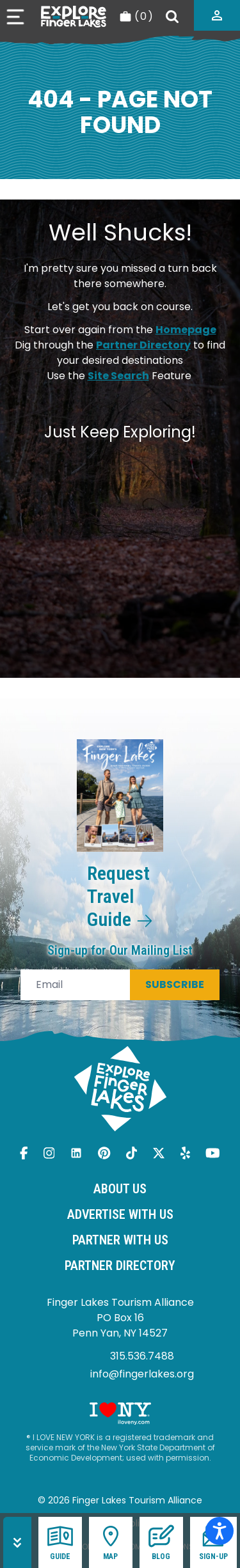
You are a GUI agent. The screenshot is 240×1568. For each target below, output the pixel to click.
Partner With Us (120, 1240)
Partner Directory (143, 345)
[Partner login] (217, 15)
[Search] (172, 16)
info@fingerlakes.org (142, 1374)
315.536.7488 (142, 1356)
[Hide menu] (17, 1542)
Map (111, 1542)
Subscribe (174, 984)
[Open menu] (15, 17)
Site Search (118, 375)
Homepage (186, 329)
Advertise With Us (120, 1214)
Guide (60, 1542)
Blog (161, 1542)
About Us (120, 1188)
